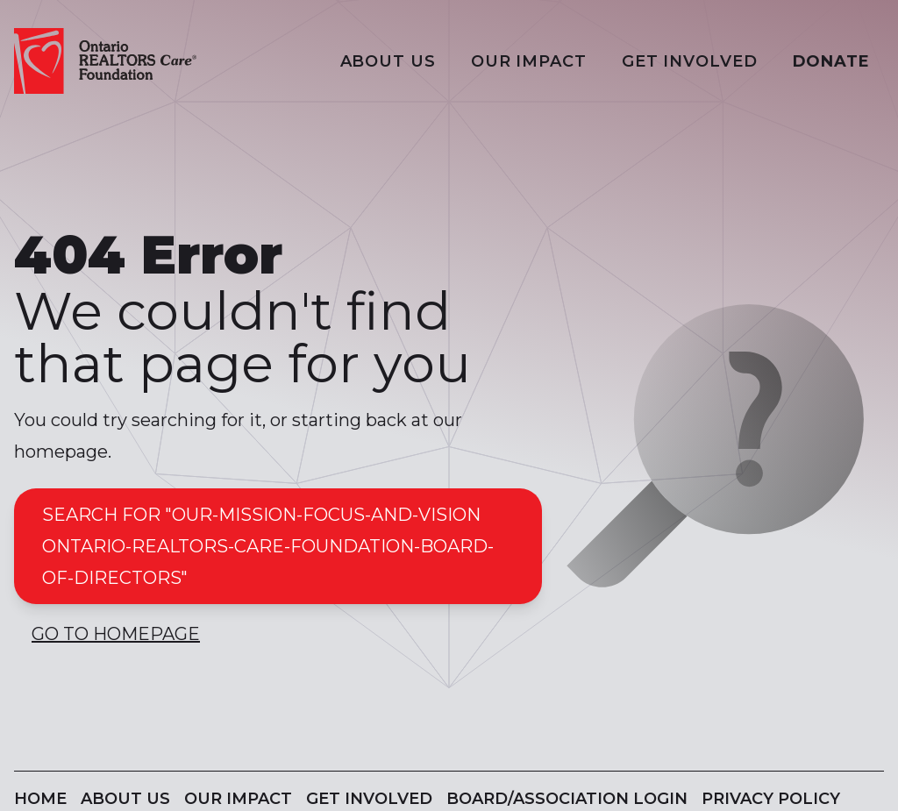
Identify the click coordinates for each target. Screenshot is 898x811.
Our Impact (529, 61)
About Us (388, 61)
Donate (831, 61)
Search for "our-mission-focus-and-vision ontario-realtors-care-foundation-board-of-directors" (268, 546)
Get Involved (690, 61)
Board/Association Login (567, 798)
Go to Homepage (116, 633)
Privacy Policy (771, 798)
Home (40, 798)
